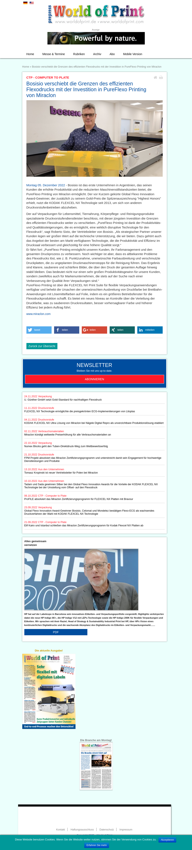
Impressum (125, 829)
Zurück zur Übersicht (41, 346)
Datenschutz (106, 829)
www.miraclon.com (38, 314)
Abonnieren (94, 379)
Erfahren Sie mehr (97, 845)
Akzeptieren (167, 839)
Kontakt (60, 829)
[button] (39, 330)
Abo (112, 54)
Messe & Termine (53, 54)
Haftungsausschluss (82, 829)
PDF (56, 632)
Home (30, 54)
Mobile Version (132, 54)
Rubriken (79, 54)
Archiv (97, 54)
